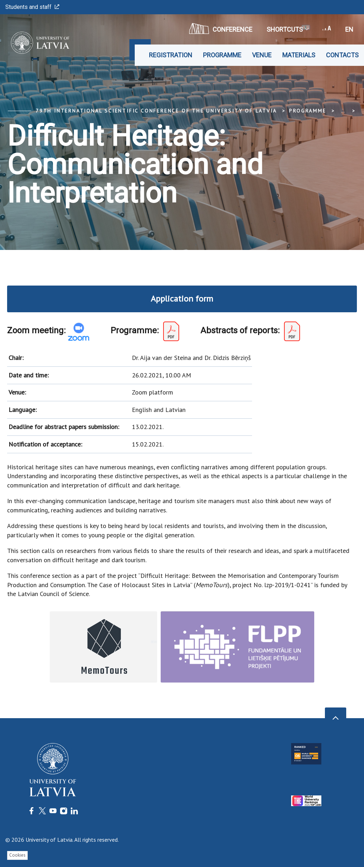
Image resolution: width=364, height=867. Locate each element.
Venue (262, 55)
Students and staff (32, 7)
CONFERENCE (220, 28)
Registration (170, 55)
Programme (222, 55)
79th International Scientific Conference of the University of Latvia (156, 111)
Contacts (342, 55)
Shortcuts (287, 29)
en (349, 29)
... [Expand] (343, 111)
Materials (298, 55)
